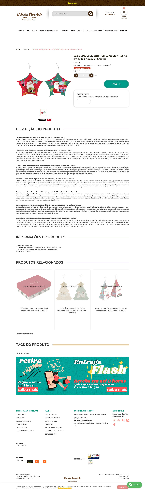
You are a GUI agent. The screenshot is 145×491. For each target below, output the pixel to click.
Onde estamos (21, 424)
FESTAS (21, 31)
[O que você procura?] (90, 13)
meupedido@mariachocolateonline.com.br (91, 415)
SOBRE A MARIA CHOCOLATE (27, 411)
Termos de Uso (51, 434)
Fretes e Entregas (52, 418)
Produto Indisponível (34, 287)
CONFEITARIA (32, 31)
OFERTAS (123, 31)
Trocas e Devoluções (53, 427)
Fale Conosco (21, 427)
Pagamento (49, 424)
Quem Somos (21, 415)
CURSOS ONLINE (111, 31)
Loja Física (20, 418)
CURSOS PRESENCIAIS (93, 31)
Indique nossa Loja (23, 421)
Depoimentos (72, 3)
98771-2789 (82, 418)
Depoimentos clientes (25, 431)
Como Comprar (51, 421)
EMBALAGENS (76, 31)
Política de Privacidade (54, 431)
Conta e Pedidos (108, 14)
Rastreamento (51, 415)
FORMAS (65, 31)
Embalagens (25, 353)
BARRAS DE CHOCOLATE (49, 31)
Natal (18, 353)
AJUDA (47, 411)
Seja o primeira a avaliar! (82, 71)
